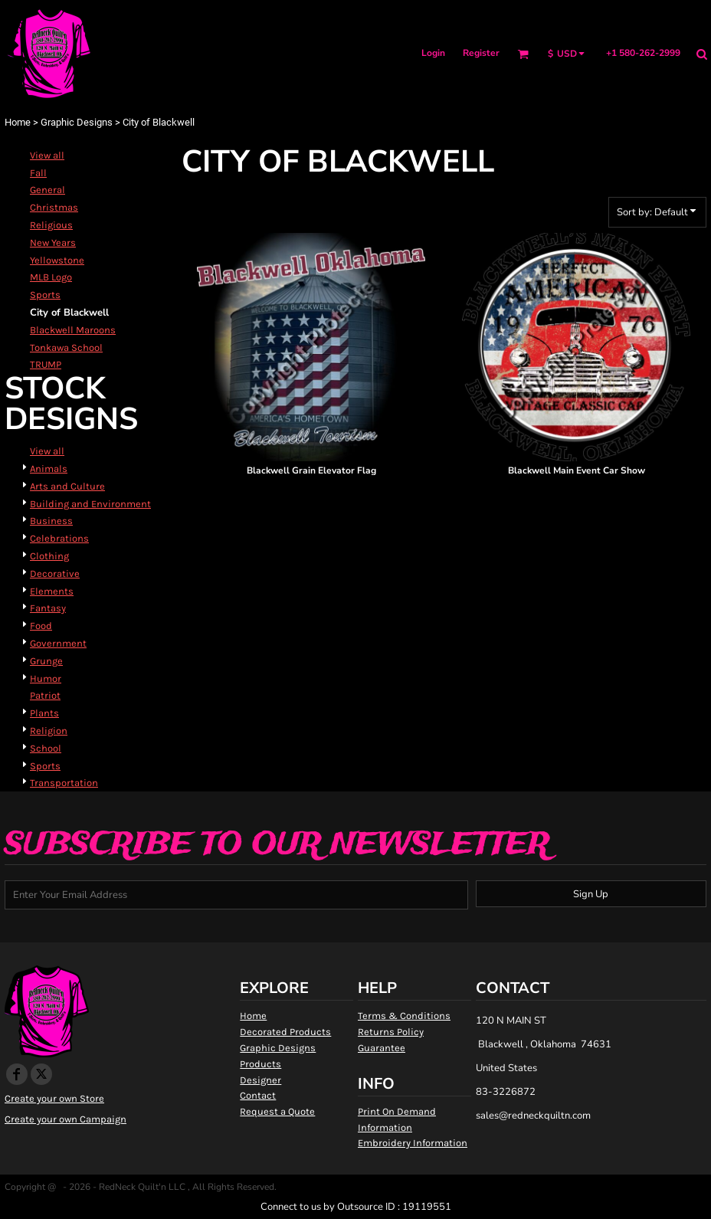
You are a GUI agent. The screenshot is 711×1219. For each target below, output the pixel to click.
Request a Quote (277, 1111)
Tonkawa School (66, 347)
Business (51, 520)
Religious (51, 225)
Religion (48, 730)
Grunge (46, 661)
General (47, 189)
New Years (53, 242)
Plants (44, 713)
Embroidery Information (412, 1143)
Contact (258, 1095)
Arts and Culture (67, 486)
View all (47, 155)
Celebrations (59, 538)
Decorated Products (285, 1031)
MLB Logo (51, 277)
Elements (52, 591)
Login (433, 53)
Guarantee (381, 1048)
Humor (45, 678)
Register (481, 53)
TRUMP (45, 364)
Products (260, 1064)
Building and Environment (90, 504)
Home (18, 122)
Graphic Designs (77, 122)
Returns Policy (391, 1031)
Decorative (55, 573)
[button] (523, 54)
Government (58, 643)
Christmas (54, 207)
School (45, 748)
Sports (45, 294)
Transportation (64, 782)
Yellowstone (57, 260)
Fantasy (48, 608)
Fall (38, 173)
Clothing (49, 556)
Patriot (45, 695)
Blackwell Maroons (73, 330)
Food (41, 625)
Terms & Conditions (404, 1015)
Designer (260, 1080)
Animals (48, 468)
